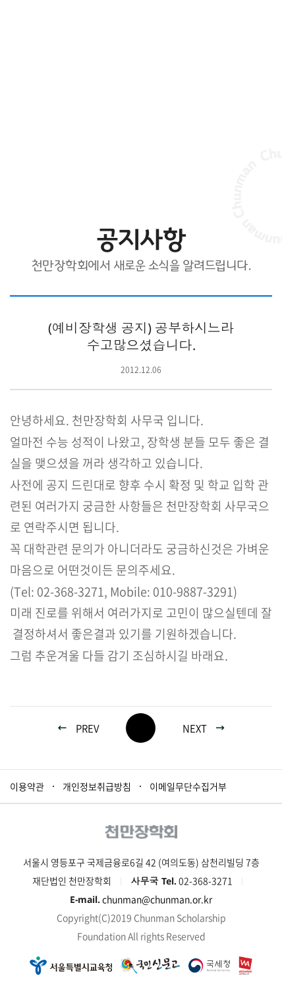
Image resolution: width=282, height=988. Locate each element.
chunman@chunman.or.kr (157, 899)
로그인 (231, 16)
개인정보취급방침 (97, 786)
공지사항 (195, 158)
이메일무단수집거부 (188, 786)
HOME (63, 158)
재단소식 (117, 158)
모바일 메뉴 (265, 16)
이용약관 (27, 786)
